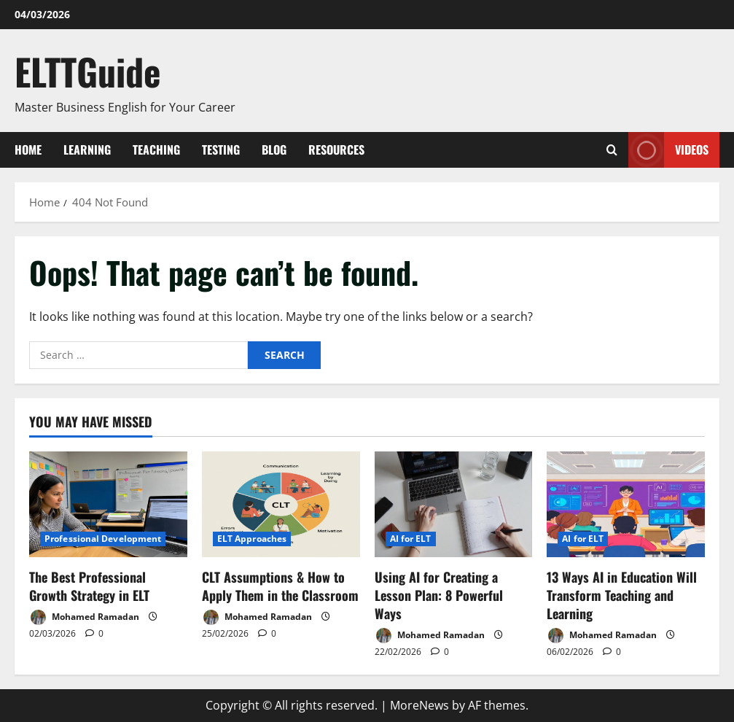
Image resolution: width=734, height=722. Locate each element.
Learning (87, 149)
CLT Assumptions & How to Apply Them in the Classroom (280, 586)
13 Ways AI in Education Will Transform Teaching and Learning (622, 595)
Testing (221, 149)
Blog (274, 149)
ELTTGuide (88, 71)
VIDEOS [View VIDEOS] (668, 150)
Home (28, 149)
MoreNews (419, 705)
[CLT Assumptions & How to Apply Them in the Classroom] (281, 504)
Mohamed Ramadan (84, 617)
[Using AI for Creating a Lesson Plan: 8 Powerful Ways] (454, 504)
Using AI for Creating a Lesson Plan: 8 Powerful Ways (439, 595)
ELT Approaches (251, 538)
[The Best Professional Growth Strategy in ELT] (108, 504)
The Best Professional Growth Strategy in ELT (89, 586)
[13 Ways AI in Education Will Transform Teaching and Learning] (626, 504)
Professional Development (102, 538)
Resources (336, 149)
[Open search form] (611, 150)
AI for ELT (411, 538)
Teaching (156, 149)
